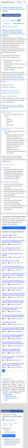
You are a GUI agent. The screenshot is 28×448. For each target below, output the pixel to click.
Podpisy (15, 20)
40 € (5, 425)
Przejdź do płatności (8, 436)
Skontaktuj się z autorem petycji (10, 93)
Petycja (6, 20)
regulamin (13, 439)
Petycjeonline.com (8, 2)
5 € (5, 423)
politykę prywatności (9, 445)
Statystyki (6, 23)
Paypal (7, 430)
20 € (15, 423)
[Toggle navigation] (25, 2)
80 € (10, 425)
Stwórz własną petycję (14, 228)
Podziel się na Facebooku (11, 15)
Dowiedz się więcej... (8, 420)
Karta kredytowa (10, 432)
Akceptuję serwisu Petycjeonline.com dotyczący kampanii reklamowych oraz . (12, 442)
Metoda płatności (7, 428)
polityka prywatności (18, 23)
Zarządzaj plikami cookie (11, 398)
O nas (6, 400)
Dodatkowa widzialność (10, 26)
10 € (10, 423)
